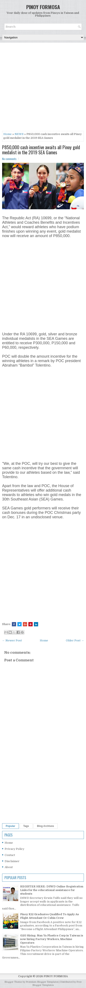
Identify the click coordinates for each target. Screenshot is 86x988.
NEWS (19, 134)
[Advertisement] (43, 88)
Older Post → (75, 640)
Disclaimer (12, 861)
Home (7, 134)
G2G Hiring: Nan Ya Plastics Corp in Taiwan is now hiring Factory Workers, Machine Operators (51, 939)
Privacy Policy (14, 848)
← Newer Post (12, 640)
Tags (26, 826)
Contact (10, 855)
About (9, 867)
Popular (10, 826)
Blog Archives (45, 826)
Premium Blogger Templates (42, 982)
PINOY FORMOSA (43, 7)
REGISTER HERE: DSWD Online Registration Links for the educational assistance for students (51, 890)
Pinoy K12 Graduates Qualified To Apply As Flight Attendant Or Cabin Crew (49, 916)
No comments (9, 159)
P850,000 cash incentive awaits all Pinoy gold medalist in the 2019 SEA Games (41, 150)
